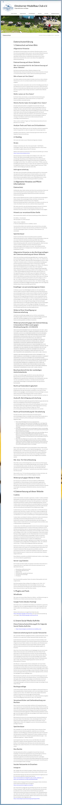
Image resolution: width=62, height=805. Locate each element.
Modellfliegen (32, 13)
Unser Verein (14, 13)
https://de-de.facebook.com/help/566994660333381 (26, 779)
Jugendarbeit (23, 13)
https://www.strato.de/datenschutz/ (22, 153)
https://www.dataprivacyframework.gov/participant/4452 (27, 798)
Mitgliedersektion (55, 13)
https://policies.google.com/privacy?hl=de (28, 615)
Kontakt (46, 13)
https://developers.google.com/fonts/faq (23, 613)
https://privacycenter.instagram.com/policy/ (23, 785)
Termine (40, 13)
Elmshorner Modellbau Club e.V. (31, 5)
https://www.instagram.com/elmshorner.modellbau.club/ (28, 629)
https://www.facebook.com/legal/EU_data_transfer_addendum (28, 777)
